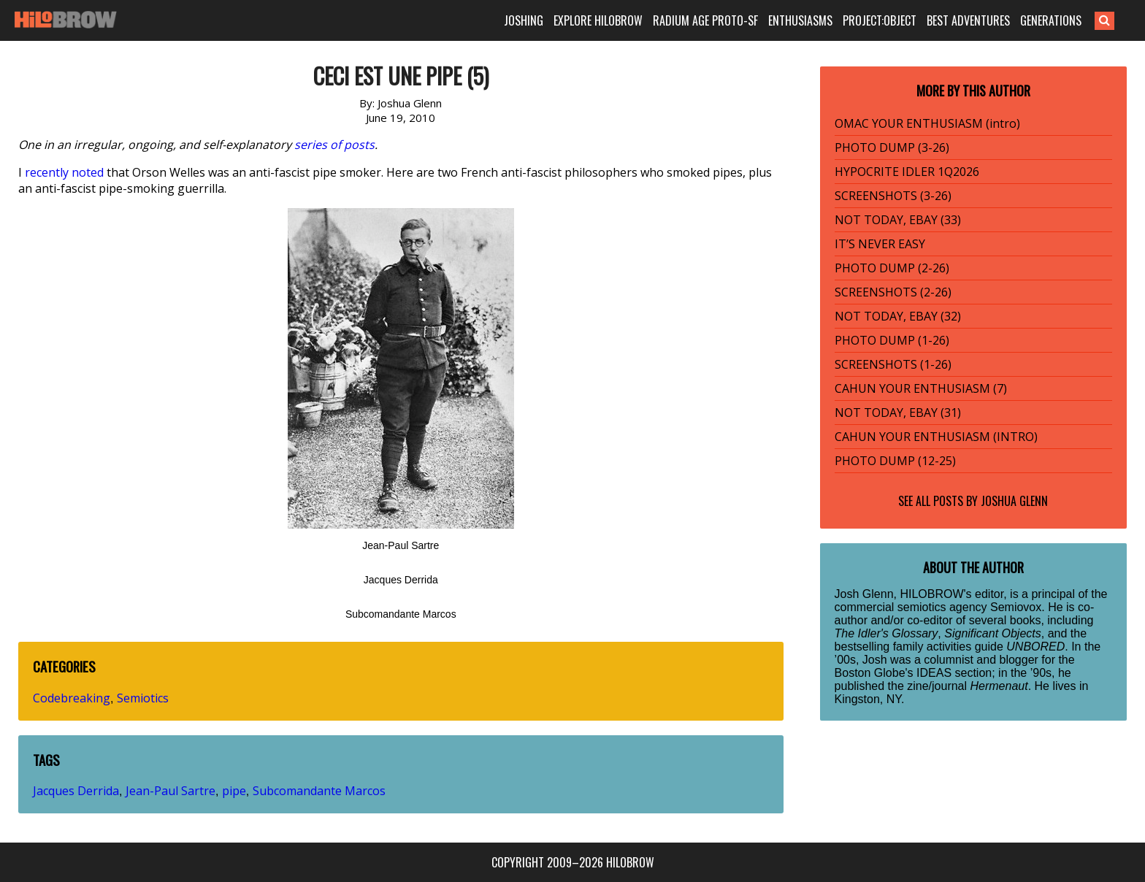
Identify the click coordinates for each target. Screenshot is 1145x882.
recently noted (64, 172)
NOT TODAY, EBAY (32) (898, 316)
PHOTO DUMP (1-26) (892, 340)
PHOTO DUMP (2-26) (892, 268)
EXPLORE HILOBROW (598, 20)
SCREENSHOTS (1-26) (893, 364)
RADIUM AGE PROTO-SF (705, 20)
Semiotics (143, 698)
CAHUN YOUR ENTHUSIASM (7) (921, 388)
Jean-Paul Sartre (170, 791)
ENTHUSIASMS (800, 20)
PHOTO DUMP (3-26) (892, 147)
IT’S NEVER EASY (880, 244)
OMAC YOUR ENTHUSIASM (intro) (927, 123)
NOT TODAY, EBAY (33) (898, 220)
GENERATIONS (1050, 20)
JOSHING (523, 20)
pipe (234, 791)
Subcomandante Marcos (319, 791)
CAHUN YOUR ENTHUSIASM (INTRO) (936, 437)
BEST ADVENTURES (968, 20)
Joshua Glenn (1014, 501)
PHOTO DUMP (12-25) (895, 461)
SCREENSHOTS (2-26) (893, 292)
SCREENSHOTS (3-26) (893, 196)
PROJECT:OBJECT (879, 20)
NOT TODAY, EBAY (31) (898, 412)
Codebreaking (71, 698)
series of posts (334, 145)
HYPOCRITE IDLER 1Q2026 (907, 172)
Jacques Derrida (76, 791)
